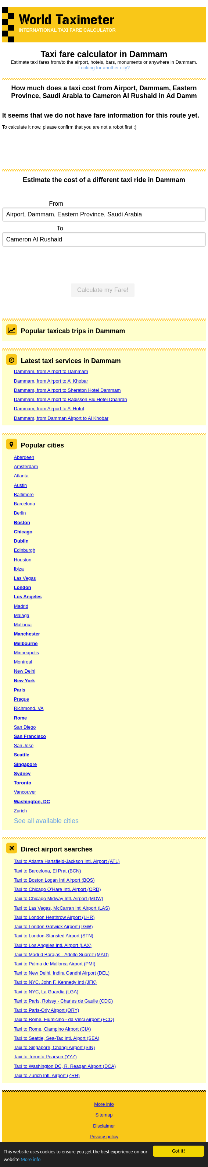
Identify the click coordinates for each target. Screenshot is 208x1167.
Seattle (21, 754)
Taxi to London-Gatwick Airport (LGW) (53, 926)
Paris (19, 690)
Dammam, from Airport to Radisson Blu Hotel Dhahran (70, 399)
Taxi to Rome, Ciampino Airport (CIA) (52, 1029)
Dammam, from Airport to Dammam (51, 371)
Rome (20, 718)
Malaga (21, 615)
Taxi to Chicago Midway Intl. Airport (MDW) (58, 898)
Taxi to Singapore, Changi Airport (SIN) (54, 1047)
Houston (23, 559)
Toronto (22, 782)
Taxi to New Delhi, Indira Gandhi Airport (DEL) (62, 973)
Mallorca (23, 624)
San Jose (23, 745)
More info (30, 1160)
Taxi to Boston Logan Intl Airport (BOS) (54, 880)
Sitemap (104, 1115)
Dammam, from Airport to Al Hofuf (49, 408)
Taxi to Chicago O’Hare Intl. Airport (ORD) (57, 889)
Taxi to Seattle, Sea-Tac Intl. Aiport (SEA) (57, 1038)
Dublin (21, 541)
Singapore (25, 764)
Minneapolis (26, 652)
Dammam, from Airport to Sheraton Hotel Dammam (67, 390)
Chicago (23, 531)
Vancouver (25, 792)
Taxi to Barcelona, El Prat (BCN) (47, 871)
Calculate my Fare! (103, 289)
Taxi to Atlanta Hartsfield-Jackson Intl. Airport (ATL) (67, 861)
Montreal (23, 662)
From (56, 203)
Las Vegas (25, 578)
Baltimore (24, 494)
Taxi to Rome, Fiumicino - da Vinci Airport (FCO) (64, 1019)
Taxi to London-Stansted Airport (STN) (53, 935)
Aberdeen (24, 457)
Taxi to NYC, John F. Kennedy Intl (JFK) (55, 982)
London (22, 587)
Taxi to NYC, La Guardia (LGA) (46, 991)
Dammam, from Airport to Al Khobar (51, 381)
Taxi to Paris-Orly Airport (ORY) (46, 1010)
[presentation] (58, 149)
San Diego (25, 727)
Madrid (21, 606)
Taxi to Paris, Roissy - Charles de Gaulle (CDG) (63, 1001)
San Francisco (30, 736)
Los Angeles (28, 596)
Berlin (20, 513)
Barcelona (24, 503)
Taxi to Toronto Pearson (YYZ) (45, 1056)
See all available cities (46, 821)
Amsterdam (26, 466)
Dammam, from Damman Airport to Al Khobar (61, 418)
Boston (22, 522)
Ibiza (19, 569)
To (60, 228)
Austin (20, 485)
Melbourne (26, 643)
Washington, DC (32, 801)
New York (24, 680)
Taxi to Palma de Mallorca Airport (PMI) (55, 963)
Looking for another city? (104, 67)
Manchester (27, 634)
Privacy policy (104, 1136)
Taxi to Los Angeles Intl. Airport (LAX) (53, 945)
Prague (21, 699)
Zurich (20, 811)
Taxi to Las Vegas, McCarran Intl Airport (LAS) (62, 908)
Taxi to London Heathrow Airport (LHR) (54, 917)
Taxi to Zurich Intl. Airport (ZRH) (47, 1075)
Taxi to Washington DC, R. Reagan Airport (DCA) (65, 1066)
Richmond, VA (29, 708)
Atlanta (21, 475)
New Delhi (24, 671)
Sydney (22, 773)
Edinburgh (24, 550)
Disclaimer (104, 1126)
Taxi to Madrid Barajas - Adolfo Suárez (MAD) (61, 954)
